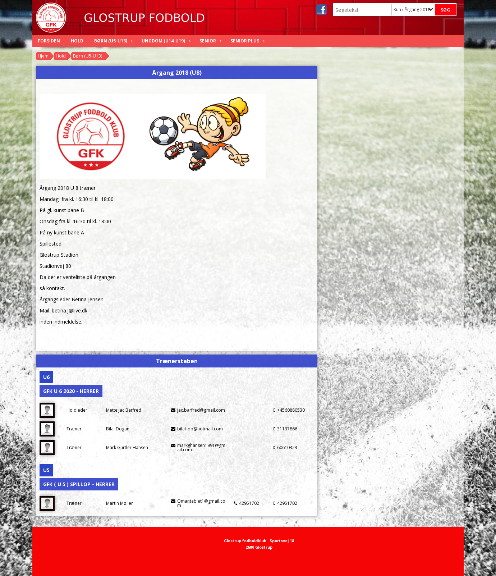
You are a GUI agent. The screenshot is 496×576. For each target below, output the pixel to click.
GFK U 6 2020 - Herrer (71, 391)
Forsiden (49, 41)
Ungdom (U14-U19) (165, 41)
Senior (209, 41)
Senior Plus (246, 41)
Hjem (43, 56)
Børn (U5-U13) (112, 41)
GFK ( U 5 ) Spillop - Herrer (79, 484)
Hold (77, 41)
